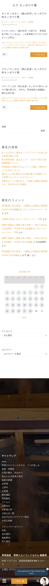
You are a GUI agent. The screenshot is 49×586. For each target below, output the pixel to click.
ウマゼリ (9, 42)
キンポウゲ (22, 98)
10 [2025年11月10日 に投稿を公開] (7, 299)
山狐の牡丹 (31, 45)
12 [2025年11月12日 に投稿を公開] (19, 299)
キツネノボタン (18, 42)
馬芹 (27, 47)
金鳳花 (28, 100)
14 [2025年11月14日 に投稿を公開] (30, 299)
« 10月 (23, 317)
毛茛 (3, 100)
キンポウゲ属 (30, 42)
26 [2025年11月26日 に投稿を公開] (19, 311)
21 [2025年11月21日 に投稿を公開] (30, 305)
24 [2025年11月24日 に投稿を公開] (7, 311)
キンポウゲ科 (40, 42)
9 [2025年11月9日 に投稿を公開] (41, 293)
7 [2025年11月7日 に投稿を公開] (30, 293)
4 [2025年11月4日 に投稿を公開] (12, 293)
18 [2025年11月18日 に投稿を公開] (13, 305)
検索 (4, 126)
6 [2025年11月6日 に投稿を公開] (24, 293)
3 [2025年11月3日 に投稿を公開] (7, 293)
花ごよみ (9, 100)
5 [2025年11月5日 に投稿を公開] (18, 293)
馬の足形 (35, 100)
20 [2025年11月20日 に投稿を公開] (24, 305)
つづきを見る (39, 55)
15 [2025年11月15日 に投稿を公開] (36, 299)
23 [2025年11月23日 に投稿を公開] (42, 305)
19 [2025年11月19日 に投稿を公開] (19, 305)
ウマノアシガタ (11, 98)
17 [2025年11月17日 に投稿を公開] (7, 305)
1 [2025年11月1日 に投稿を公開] (36, 287)
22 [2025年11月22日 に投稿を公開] (36, 305)
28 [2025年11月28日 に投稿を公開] (30, 311)
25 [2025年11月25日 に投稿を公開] (13, 311)
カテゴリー (7, 350)
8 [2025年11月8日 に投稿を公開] (36, 293)
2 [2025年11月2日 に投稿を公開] (41, 287)
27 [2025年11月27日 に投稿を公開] (24, 311)
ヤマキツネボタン (20, 45)
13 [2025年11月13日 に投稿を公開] (24, 299)
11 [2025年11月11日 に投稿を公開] (13, 299)
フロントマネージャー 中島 (14, 22)
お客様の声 (7, 219)
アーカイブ (7, 331)
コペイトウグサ (7, 45)
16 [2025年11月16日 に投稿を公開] (42, 299)
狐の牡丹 (39, 45)
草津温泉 (14, 47)
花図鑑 (31, 22)
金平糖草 (22, 47)
